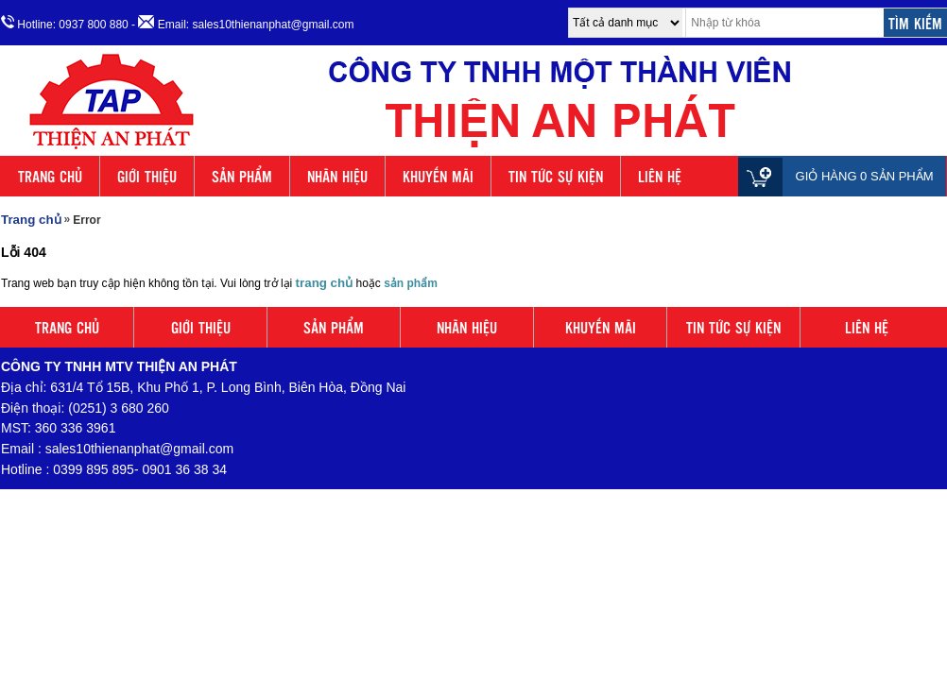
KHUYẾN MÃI (438, 176)
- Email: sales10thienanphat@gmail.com (242, 23)
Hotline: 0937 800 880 (65, 23)
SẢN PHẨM (242, 176)
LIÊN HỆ (659, 176)
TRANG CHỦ (50, 176)
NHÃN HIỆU (337, 176)
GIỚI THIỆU (147, 176)
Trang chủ (31, 219)
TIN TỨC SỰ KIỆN (555, 176)
